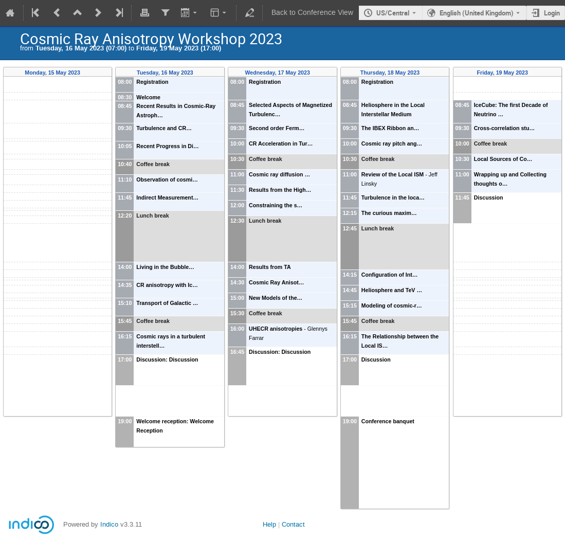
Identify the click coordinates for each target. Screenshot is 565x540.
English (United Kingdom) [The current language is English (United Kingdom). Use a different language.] (477, 12)
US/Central (392, 12)
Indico (109, 524)
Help (269, 524)
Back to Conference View (312, 12)
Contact (293, 524)
